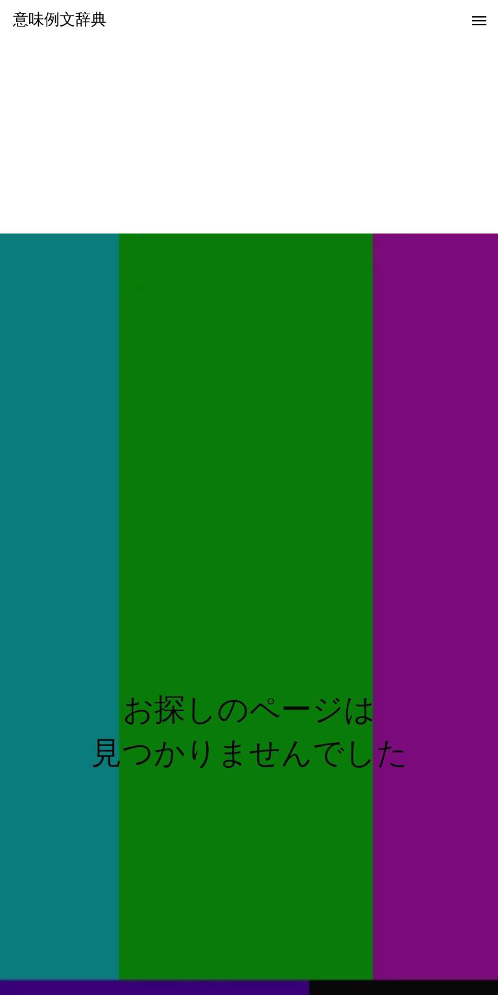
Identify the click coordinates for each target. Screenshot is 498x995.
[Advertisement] (249, 136)
